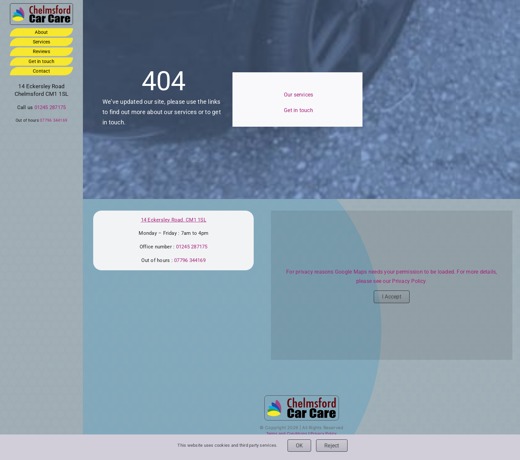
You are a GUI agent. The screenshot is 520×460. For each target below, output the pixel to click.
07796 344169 (53, 120)
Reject (331, 445)
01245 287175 (50, 107)
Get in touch (298, 110)
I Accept (391, 297)
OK (299, 445)
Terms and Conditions (286, 433)
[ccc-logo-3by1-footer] (41, 6)
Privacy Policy (408, 281)
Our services (298, 95)
